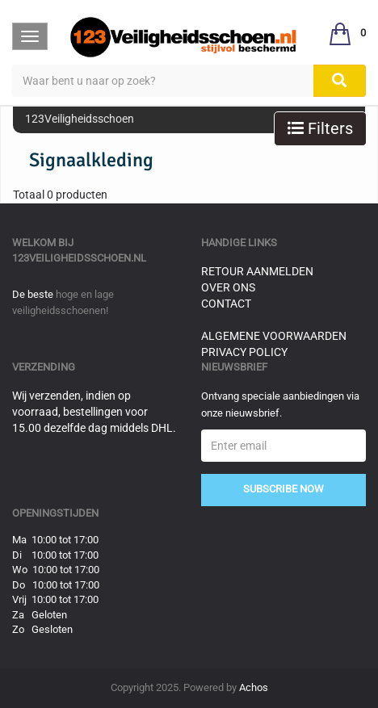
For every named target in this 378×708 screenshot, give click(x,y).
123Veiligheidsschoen (79, 118)
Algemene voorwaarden (273, 335)
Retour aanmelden (257, 271)
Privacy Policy (244, 352)
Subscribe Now (283, 489)
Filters (320, 128)
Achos (253, 687)
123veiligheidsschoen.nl (79, 258)
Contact (226, 303)
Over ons (228, 287)
